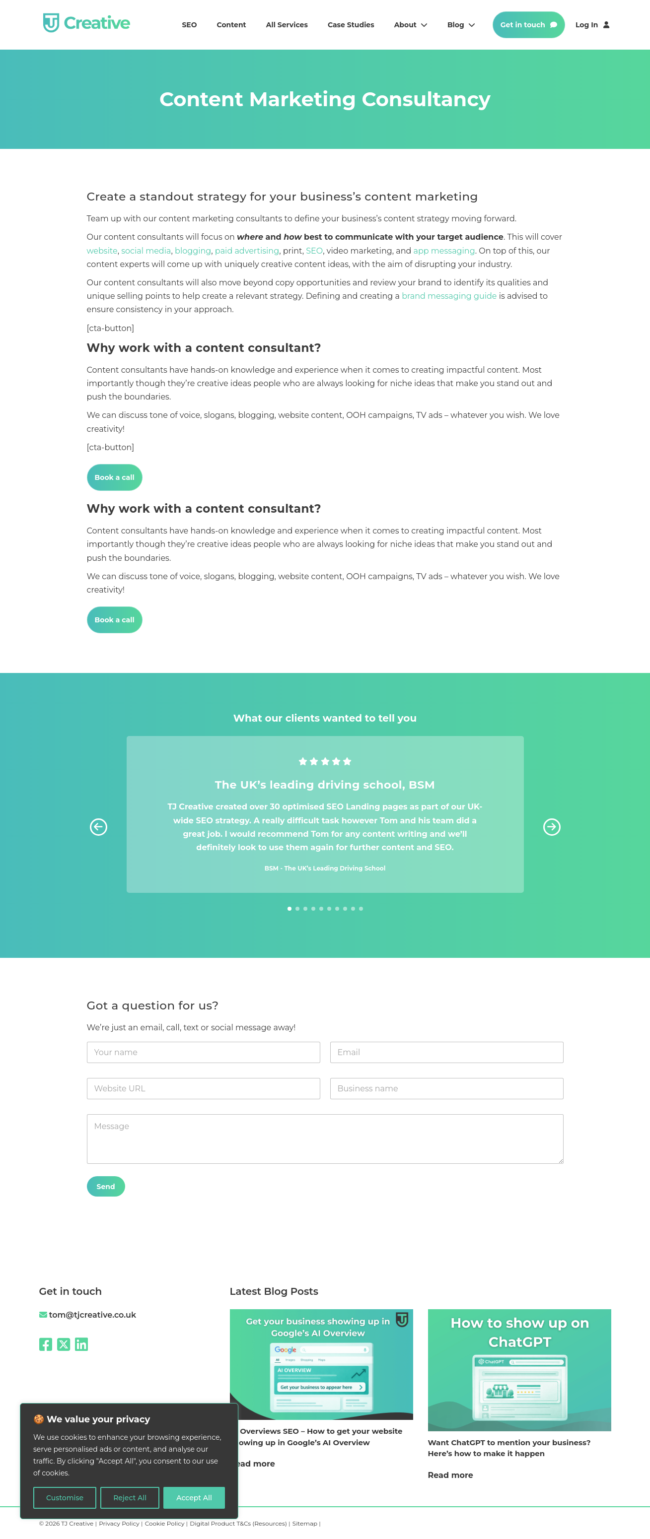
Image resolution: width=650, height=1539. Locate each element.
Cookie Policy (165, 1523)
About (411, 24)
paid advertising (247, 251)
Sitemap (305, 1523)
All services (287, 24)
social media (146, 251)
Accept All (194, 1497)
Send (106, 1186)
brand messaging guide (449, 296)
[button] (552, 827)
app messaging (444, 251)
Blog (461, 24)
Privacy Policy (120, 1523)
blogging (193, 251)
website (102, 251)
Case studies (351, 24)
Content (231, 24)
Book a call (115, 477)
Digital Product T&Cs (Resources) (239, 1523)
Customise (64, 1497)
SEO (189, 24)
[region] (129, 1461)
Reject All (129, 1497)
